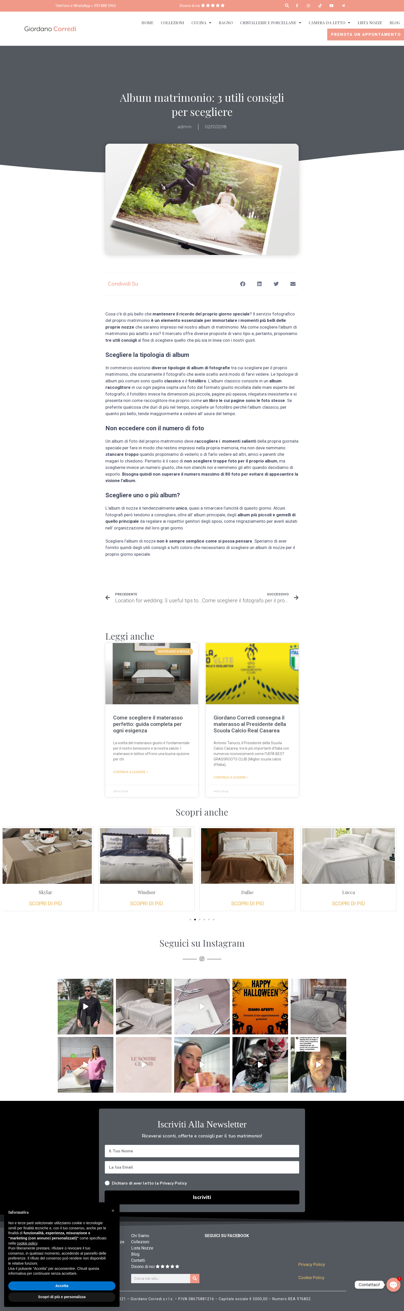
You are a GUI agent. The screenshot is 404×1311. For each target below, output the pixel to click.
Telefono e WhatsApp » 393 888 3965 (85, 6)
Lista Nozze (370, 22)
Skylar (50, 892)
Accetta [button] (62, 1286)
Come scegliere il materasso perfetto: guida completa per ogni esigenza (148, 724)
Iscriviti (202, 1197)
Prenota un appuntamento (366, 34)
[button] (287, 6)
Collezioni (172, 22)
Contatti (138, 1260)
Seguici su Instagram (202, 943)
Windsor (152, 892)
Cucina (201, 22)
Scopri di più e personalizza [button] (62, 1297)
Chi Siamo (140, 1235)
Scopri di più (50, 904)
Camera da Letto (329, 22)
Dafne (252, 892)
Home (147, 22)
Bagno (226, 22)
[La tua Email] (202, 1167)
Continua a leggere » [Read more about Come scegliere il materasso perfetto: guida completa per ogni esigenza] (130, 772)
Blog (395, 22)
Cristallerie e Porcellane (270, 22)
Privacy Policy (311, 1264)
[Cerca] (194, 1278)
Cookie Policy (311, 1277)
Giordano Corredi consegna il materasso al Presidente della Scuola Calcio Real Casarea (250, 724)
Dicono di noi (190, 6)
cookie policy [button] (27, 1243)
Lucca (353, 892)
